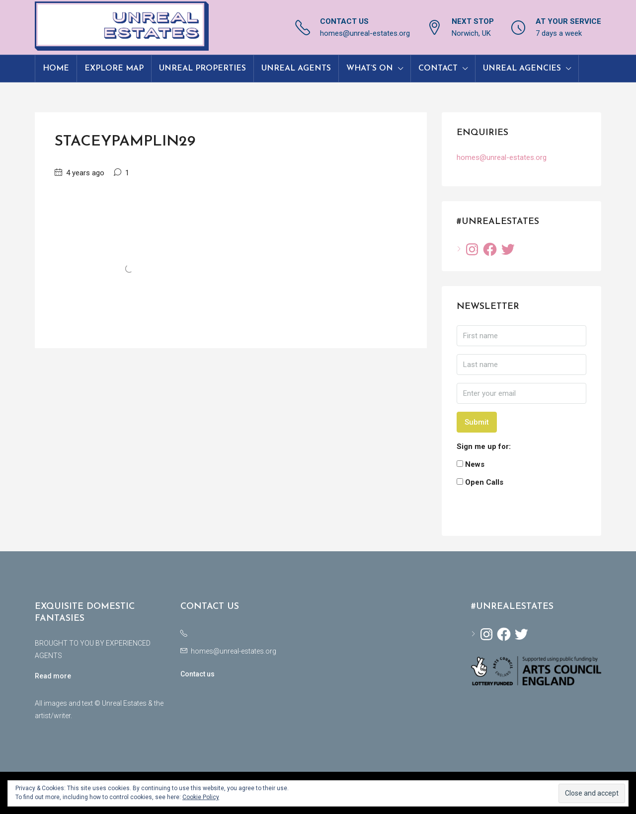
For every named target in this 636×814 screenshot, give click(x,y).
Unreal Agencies (522, 69)
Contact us (197, 674)
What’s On (369, 69)
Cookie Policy (200, 797)
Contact (438, 69)
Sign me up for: (484, 446)
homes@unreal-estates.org (365, 33)
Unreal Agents (296, 69)
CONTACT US (344, 21)
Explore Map (114, 69)
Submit (477, 422)
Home (56, 69)
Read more (53, 676)
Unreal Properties (202, 69)
